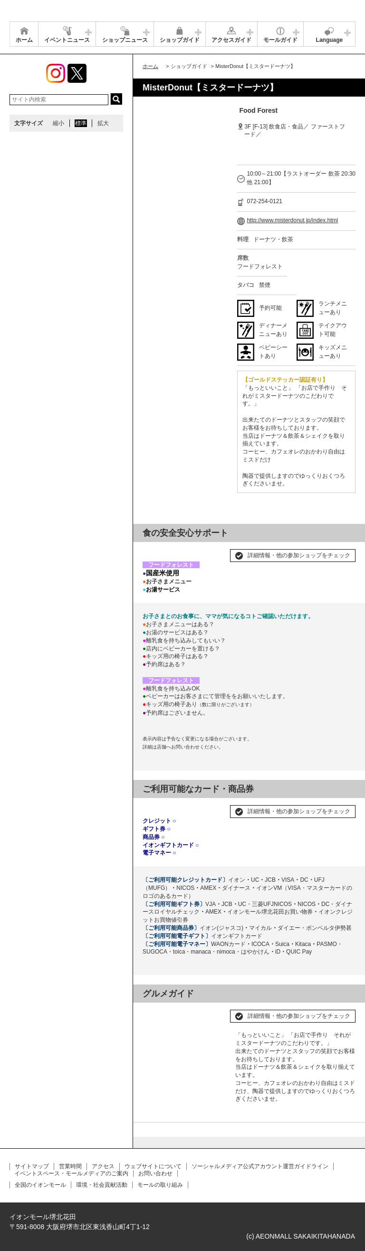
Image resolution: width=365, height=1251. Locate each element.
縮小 (58, 123)
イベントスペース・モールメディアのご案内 (71, 1173)
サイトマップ (32, 1166)
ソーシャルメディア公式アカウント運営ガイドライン (260, 1166)
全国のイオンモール (40, 1185)
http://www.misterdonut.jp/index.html (292, 220)
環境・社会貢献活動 (101, 1185)
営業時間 (70, 1166)
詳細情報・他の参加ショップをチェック (299, 555)
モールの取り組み (160, 1185)
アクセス (103, 1166)
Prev (155, 1012)
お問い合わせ (155, 1173)
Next (213, 1012)
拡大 (103, 123)
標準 (80, 123)
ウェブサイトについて (153, 1166)
